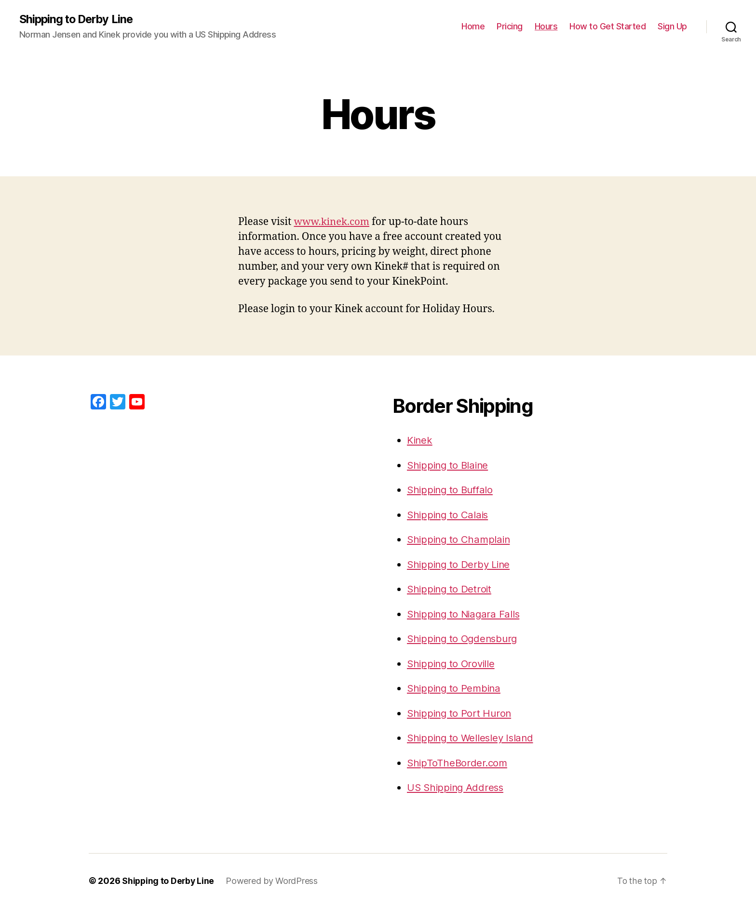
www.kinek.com (333, 222)
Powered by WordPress (274, 881)
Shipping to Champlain (460, 540)
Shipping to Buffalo (452, 490)
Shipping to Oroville (453, 664)
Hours (546, 27)
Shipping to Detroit (450, 589)
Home (473, 27)
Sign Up (672, 27)
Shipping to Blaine (449, 465)
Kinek (420, 440)
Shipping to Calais (449, 515)
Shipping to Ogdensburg (464, 639)
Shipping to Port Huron (460, 713)
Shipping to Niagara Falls (465, 614)
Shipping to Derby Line (78, 19)
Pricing (510, 27)
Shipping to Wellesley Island (472, 738)
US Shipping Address (457, 788)
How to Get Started (607, 27)
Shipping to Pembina (455, 689)
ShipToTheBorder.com (458, 763)
